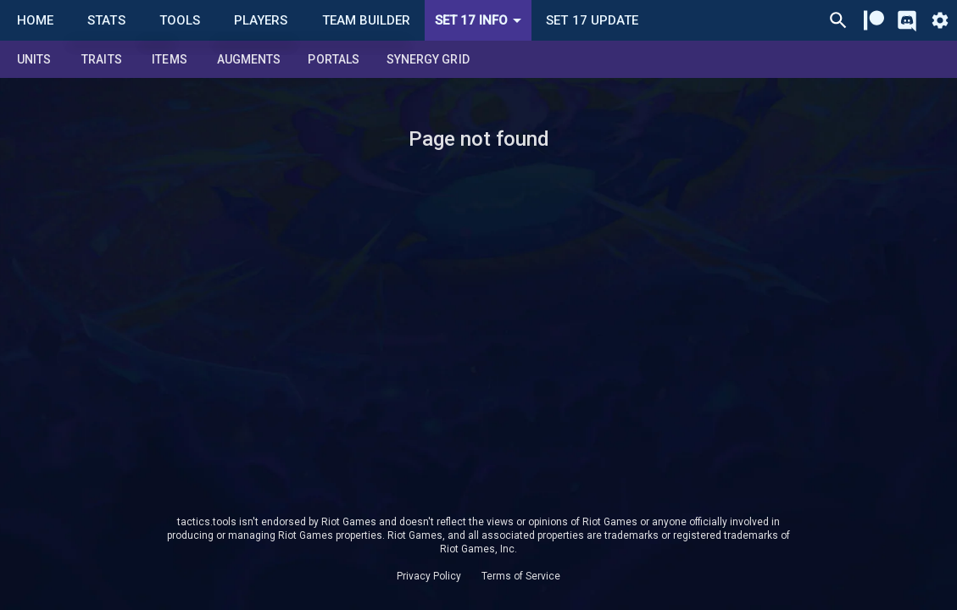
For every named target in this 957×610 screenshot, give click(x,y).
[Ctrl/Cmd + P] (838, 20)
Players (261, 20)
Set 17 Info (481, 20)
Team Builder (366, 20)
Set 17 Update (592, 20)
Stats (106, 20)
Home (35, 20)
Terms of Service (520, 576)
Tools (179, 20)
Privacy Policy (429, 576)
